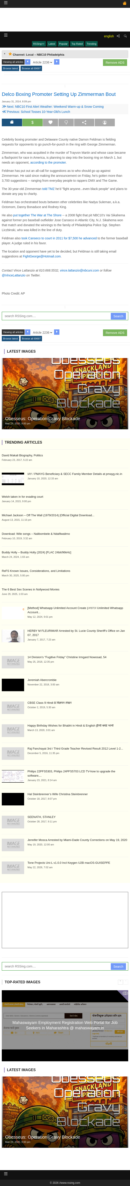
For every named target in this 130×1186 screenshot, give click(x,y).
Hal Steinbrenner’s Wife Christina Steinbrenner (57, 794)
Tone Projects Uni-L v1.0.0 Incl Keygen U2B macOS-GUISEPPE (68, 862)
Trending (91, 43)
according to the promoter (48, 162)
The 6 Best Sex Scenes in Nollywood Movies (30, 589)
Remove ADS (115, 62)
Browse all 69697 (31, 68)
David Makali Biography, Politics (22, 455)
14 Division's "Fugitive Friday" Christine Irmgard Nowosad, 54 (66, 657)
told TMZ (48, 189)
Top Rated (77, 43)
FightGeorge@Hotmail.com (42, 256)
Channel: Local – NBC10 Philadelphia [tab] (36, 54)
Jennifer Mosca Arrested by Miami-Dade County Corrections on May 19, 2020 (77, 840)
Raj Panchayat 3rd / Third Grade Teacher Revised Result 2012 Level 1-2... (75, 748)
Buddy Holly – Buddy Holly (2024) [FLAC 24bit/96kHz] (36, 552)
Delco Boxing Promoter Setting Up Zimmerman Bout (59, 94)
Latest (51, 43)
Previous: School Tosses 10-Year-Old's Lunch (36, 112)
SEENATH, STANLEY (41, 817)
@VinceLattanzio (13, 275)
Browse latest (10, 68)
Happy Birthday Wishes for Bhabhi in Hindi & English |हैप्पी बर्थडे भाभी (70, 725)
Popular (63, 43)
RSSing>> (38, 43)
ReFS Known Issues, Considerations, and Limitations (36, 571)
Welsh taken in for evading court (22, 496)
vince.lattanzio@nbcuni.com (79, 270)
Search (118, 316)
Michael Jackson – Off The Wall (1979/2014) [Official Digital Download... (48, 515)
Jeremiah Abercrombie (42, 680)
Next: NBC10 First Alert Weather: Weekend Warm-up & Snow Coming (53, 106)
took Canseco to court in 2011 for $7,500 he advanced (59, 238)
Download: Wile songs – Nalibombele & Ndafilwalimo (36, 533)
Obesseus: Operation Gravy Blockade (42, 418)
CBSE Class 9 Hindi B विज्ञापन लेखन (49, 702)
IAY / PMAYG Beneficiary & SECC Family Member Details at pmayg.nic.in (74, 474)
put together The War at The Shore (37, 215)
